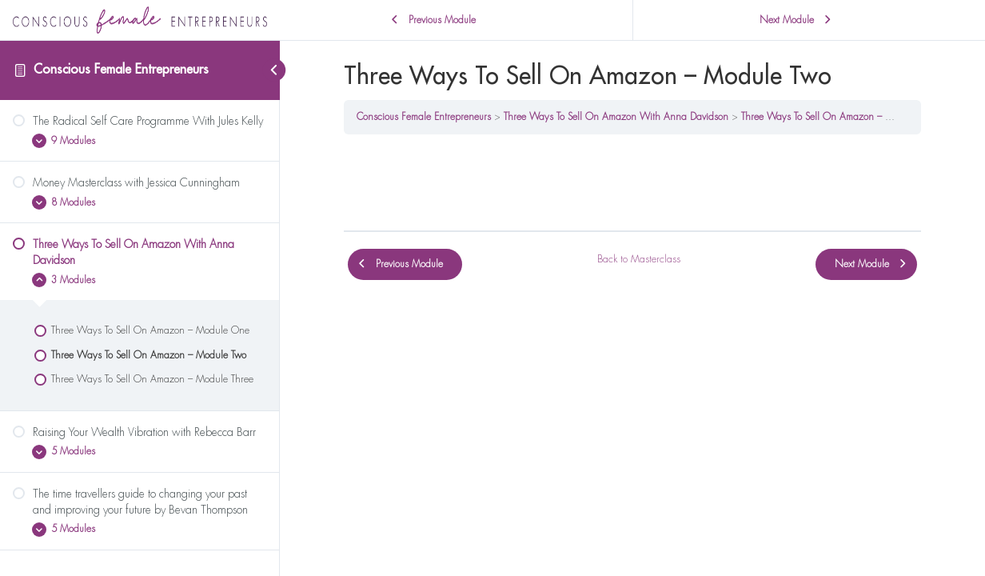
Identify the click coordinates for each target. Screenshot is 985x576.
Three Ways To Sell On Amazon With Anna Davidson (616, 117)
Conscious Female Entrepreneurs (121, 69)
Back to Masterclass (638, 259)
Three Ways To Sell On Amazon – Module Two (838, 117)
